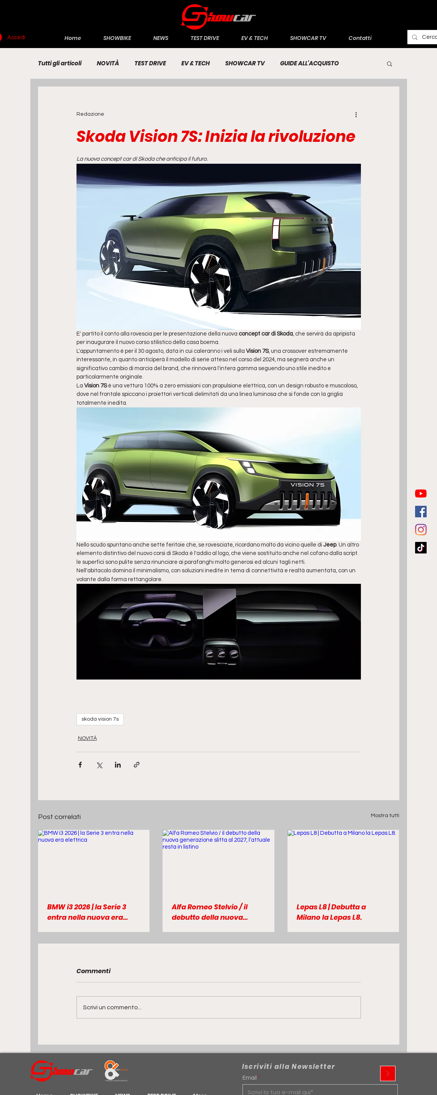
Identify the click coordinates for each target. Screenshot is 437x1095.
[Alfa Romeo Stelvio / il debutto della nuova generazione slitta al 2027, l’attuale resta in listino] (218, 861)
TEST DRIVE (150, 63)
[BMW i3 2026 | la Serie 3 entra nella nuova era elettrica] (94, 861)
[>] (387, 1073)
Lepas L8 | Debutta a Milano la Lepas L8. (331, 912)
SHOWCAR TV (245, 63)
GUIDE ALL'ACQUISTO (309, 63)
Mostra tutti (385, 815)
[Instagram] (421, 529)
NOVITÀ (108, 63)
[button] (389, 63)
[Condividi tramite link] (136, 764)
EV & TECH (195, 63)
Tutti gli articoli (59, 63)
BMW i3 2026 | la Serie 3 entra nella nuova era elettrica (86, 912)
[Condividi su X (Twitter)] (99, 764)
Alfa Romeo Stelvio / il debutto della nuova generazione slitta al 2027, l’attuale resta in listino (217, 912)
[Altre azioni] (356, 114)
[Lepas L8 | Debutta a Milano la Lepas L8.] (343, 861)
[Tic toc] (421, 547)
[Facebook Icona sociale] (421, 511)
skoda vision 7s (100, 719)
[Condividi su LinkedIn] (117, 764)
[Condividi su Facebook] (80, 764)
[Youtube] (421, 493)
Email (250, 1078)
